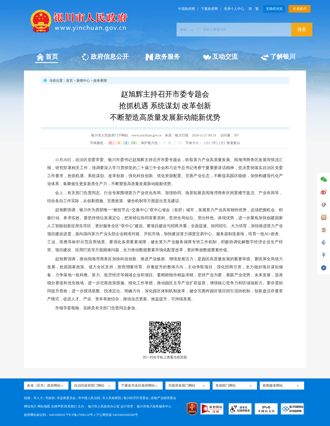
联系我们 (70, 406)
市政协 (50, 398)
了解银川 (278, 57)
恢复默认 (233, 143)
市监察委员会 (66, 398)
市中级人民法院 (89, 398)
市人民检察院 (111, 398)
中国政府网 (186, 9)
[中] (214, 143)
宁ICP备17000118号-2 (80, 415)
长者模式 (299, 9)
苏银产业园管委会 (163, 398)
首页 (47, 57)
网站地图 (43, 406)
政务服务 (162, 57)
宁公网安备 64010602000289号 (117, 415)
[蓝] (126, 143)
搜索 (301, 29)
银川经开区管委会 (136, 398)
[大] (222, 143)
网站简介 (30, 406)
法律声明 (57, 406)
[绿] (134, 143)
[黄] (119, 143)
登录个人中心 (234, 9)
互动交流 (220, 57)
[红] (111, 143)
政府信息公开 (105, 57)
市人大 (38, 398)
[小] (207, 143)
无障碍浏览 (274, 9)
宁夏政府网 (209, 9)
